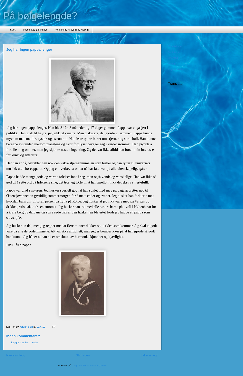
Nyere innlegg (15, 355)
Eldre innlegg (149, 355)
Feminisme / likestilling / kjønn (72, 29)
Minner (172, 63)
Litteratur (173, 57)
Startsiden (83, 355)
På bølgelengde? (40, 15)
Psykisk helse (175, 69)
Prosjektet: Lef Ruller (35, 29)
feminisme (174, 52)
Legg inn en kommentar (24, 342)
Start (12, 29)
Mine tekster (175, 46)
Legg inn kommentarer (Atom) (90, 365)
